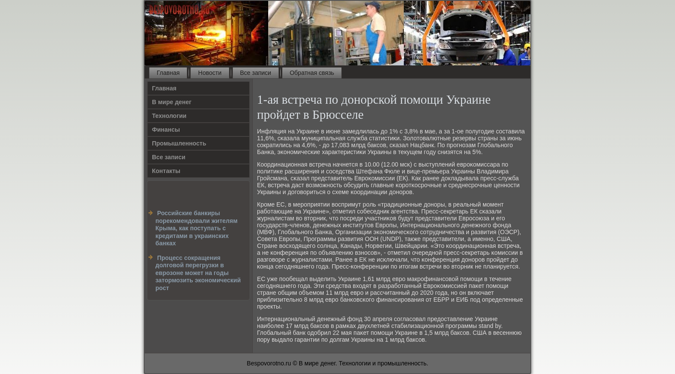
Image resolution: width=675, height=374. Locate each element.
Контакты (166, 170)
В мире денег (172, 102)
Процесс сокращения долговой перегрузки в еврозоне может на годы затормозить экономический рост (198, 272)
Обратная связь (312, 72)
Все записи (255, 72)
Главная (168, 72)
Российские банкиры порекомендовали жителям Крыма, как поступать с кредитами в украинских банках (196, 228)
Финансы (166, 129)
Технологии (169, 115)
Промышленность (179, 143)
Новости (209, 72)
